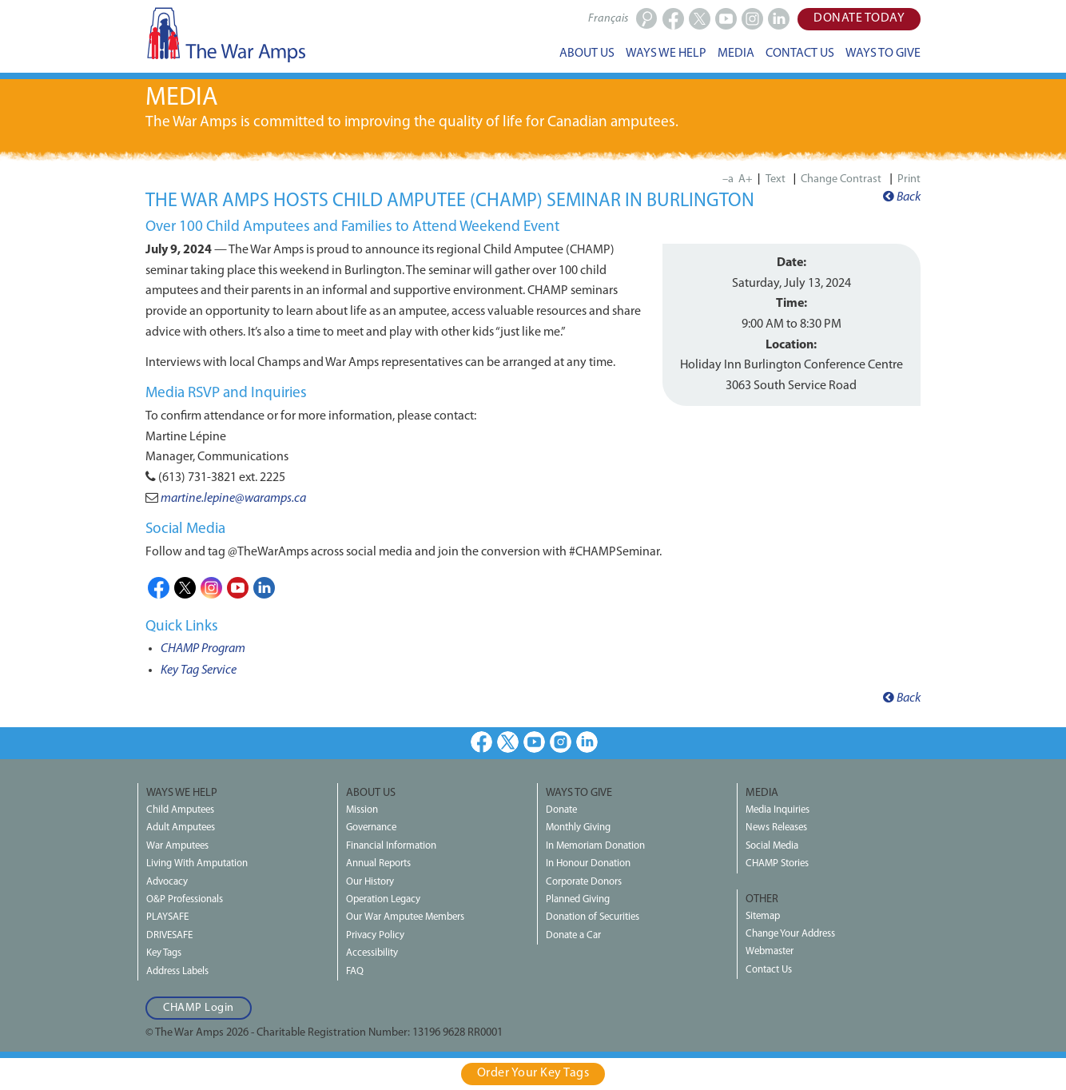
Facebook (158, 588)
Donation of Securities (592, 917)
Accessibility (372, 953)
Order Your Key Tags (533, 1073)
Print (909, 179)
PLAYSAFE (167, 917)
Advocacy (167, 882)
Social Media (772, 846)
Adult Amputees (180, 827)
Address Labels (177, 971)
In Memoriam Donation (595, 846)
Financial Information (391, 846)
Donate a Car (573, 935)
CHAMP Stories (777, 863)
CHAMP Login (198, 1008)
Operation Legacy (383, 899)
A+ (745, 179)
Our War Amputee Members (405, 917)
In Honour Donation (588, 863)
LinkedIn (264, 588)
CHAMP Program (203, 648)
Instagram (211, 588)
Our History (370, 882)
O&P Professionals (184, 899)
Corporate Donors (584, 882)
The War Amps (225, 34)
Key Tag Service (199, 670)
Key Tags (163, 953)
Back (902, 197)
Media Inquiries (777, 810)
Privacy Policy (375, 935)
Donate (561, 810)
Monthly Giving (578, 827)
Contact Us (769, 970)
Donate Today (859, 18)
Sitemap (763, 916)
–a (728, 179)
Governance (371, 827)
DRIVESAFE (169, 935)
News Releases (776, 827)
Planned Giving (578, 899)
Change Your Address (790, 934)
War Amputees (177, 846)
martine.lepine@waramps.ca (233, 498)
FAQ (355, 971)
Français (608, 19)
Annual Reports (378, 863)
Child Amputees (180, 810)
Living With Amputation (197, 863)
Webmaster (770, 951)
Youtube (238, 588)
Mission (362, 810)
